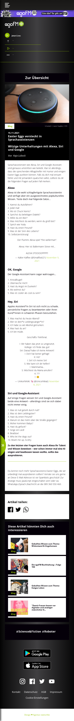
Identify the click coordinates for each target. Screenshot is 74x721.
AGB (43, 691)
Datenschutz (30, 691)
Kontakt (16, 691)
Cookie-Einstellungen (37, 697)
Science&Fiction (29, 631)
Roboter (50, 631)
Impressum (56, 691)
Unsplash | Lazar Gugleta (54, 126)
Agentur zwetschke (41, 714)
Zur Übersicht (37, 77)
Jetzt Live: (13, 35)
